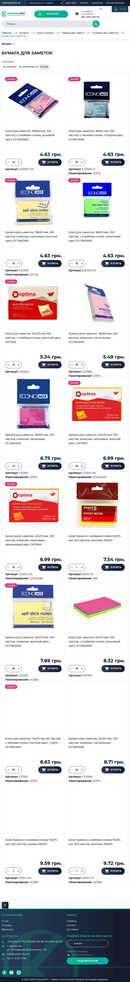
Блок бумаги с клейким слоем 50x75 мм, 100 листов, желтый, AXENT (95, 538)
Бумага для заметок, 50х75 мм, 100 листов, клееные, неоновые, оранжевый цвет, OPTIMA (29, 540)
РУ (101, 9)
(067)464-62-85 (53, 942)
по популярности (28, 67)
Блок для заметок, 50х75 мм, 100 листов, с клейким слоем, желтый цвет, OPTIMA (33, 337)
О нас (5, 921)
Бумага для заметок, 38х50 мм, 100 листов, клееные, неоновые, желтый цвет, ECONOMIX (31, 236)
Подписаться (87, 961)
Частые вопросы (115, 3)
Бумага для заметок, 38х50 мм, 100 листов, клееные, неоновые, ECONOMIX (29, 439)
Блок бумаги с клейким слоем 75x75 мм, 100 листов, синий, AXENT (31, 842)
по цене (44, 67)
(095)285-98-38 (35, 942)
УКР (106, 9)
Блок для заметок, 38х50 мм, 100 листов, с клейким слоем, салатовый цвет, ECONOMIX (95, 236)
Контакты (97, 3)
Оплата (84, 3)
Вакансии (8, 929)
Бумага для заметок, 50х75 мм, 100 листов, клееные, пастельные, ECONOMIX (93, 742)
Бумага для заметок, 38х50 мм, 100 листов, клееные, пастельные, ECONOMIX (93, 337)
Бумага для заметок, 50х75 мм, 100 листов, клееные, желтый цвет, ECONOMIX (29, 641)
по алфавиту (10, 67)
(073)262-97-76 (16, 942)
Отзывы (6, 925)
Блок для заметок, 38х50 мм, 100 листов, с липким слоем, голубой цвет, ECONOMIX (96, 135)
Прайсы (72, 921)
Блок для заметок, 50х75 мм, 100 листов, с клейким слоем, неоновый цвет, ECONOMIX (94, 641)
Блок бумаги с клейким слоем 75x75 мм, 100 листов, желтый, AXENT (94, 842)
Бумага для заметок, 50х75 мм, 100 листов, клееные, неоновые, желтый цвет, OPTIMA (95, 439)
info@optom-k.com (18, 954)
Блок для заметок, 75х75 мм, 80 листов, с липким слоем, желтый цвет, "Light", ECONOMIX (33, 742)
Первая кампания (81, 955)
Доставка (71, 3)
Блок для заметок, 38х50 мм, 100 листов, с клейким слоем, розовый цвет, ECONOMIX (30, 135)
